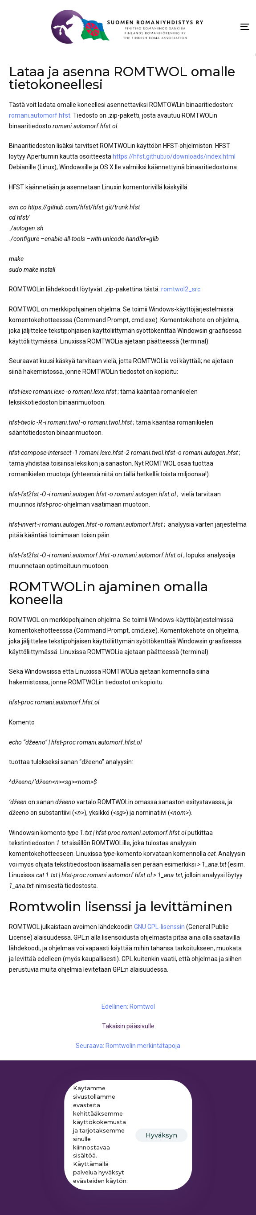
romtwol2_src (180, 289)
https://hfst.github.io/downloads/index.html (174, 156)
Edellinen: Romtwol (128, 1006)
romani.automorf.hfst (39, 115)
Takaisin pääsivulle (128, 1026)
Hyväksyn (161, 1135)
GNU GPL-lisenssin (159, 926)
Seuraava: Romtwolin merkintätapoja (128, 1045)
